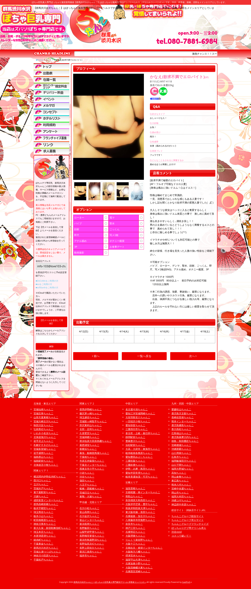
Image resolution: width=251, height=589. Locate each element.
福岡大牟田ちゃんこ (182, 496)
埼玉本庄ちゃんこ (43, 531)
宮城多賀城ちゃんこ (45, 449)
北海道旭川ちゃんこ (45, 437)
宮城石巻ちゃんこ (43, 413)
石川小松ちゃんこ (89, 508)
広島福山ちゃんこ (181, 433)
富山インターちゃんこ (92, 520)
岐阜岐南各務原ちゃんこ (139, 453)
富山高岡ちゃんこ (89, 512)
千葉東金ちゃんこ (43, 543)
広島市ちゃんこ (180, 457)
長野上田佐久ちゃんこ (92, 547)
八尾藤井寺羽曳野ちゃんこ (140, 520)
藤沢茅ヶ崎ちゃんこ (91, 413)
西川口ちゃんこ (42, 480)
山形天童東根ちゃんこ (46, 417)
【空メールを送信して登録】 (51, 322)
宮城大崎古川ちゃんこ (46, 421)
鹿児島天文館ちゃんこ (183, 413)
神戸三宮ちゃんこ (135, 528)
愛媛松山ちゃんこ (181, 409)
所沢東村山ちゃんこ (91, 425)
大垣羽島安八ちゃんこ (137, 417)
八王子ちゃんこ (88, 484)
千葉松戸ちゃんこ (43, 559)
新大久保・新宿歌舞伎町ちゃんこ (52, 528)
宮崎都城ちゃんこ (181, 445)
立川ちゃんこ (41, 484)
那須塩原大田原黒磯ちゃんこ (96, 441)
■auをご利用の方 (44, 284)
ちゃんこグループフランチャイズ (190, 524)
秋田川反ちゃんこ (43, 425)
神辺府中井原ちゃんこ (183, 504)
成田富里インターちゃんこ (48, 500)
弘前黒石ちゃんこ (43, 429)
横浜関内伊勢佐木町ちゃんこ (50, 476)
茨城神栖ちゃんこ (89, 437)
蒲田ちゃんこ (87, 480)
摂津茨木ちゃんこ (135, 555)
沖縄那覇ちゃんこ (181, 449)
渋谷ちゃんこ (87, 476)
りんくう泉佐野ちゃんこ (139, 539)
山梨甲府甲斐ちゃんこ (92, 531)
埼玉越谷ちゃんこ (89, 417)
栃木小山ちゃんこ (43, 516)
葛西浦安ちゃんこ (89, 445)
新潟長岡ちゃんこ (89, 524)
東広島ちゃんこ (180, 480)
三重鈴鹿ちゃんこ (135, 464)
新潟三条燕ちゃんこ (91, 551)
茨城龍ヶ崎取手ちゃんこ (93, 421)
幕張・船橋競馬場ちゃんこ (94, 453)
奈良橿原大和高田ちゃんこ (140, 500)
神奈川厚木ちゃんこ (45, 524)
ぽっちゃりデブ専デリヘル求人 (188, 528)
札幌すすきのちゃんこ (46, 445)
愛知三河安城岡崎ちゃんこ (140, 413)
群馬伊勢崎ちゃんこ (91, 409)
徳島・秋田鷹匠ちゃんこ (185, 441)
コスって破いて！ (181, 535)
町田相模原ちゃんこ (45, 520)
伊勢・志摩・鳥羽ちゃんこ (140, 468)
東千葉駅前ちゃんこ (45, 492)
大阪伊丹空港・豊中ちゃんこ (141, 504)
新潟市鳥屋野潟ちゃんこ (93, 539)
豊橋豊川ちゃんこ (135, 441)
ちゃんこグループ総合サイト (187, 516)
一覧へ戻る (144, 356)
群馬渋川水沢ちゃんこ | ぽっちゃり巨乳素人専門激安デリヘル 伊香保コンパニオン (110, 582)
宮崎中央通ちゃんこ (182, 488)
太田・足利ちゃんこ (91, 429)
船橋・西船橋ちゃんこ (92, 488)
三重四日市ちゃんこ (136, 429)
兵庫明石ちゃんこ (135, 531)
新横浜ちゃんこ (88, 449)
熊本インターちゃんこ (183, 421)
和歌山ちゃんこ (134, 496)
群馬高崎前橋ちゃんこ (46, 504)
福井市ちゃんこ (88, 555)
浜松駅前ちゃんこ (135, 445)
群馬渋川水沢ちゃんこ (46, 547)
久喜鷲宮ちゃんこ (89, 433)
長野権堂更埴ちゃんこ (92, 535)
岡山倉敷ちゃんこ (181, 476)
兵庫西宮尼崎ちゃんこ (137, 571)
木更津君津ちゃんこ (45, 535)
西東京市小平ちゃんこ (92, 468)
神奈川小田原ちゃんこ (46, 555)
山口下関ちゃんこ (181, 464)
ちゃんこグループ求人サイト (187, 520)
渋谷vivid (176, 531)
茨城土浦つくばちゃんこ (47, 551)
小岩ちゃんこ (87, 472)
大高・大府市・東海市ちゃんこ (142, 449)
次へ (193, 356)
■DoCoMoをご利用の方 (47, 280)
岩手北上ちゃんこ (43, 441)
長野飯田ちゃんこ (89, 528)
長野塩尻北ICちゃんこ (92, 543)
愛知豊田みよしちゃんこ (139, 457)
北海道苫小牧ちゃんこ (46, 464)
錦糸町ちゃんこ (42, 539)
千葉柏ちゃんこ (88, 457)
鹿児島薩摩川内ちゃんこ (185, 437)
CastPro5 (186, 582)
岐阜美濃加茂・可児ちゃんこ (141, 476)
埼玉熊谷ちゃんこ (43, 512)
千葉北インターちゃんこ (93, 464)
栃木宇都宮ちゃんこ (45, 508)
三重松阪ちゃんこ (135, 460)
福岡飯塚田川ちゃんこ (183, 460)
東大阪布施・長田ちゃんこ (140, 512)
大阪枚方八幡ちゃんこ (137, 551)
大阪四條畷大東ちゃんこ (139, 567)
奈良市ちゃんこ (134, 524)
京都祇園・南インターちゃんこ (142, 492)
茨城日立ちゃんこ (89, 492)
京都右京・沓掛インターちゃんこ (144, 547)
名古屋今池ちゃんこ (136, 409)
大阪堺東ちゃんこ (135, 535)
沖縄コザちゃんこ (181, 500)
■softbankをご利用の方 (47, 287)
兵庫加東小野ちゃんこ (137, 563)
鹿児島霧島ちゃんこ (182, 425)
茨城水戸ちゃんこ (43, 488)
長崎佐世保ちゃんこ (182, 417)
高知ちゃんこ (178, 472)
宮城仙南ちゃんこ (43, 409)
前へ (96, 356)
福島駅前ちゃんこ (43, 460)
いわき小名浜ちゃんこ (46, 433)
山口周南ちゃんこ (181, 453)
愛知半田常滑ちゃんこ (137, 472)
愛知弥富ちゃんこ (135, 425)
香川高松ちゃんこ (181, 429)
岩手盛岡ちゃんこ (43, 453)
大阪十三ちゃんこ (135, 543)
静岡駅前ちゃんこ (135, 437)
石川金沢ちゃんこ (89, 516)
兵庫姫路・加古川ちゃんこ (140, 516)
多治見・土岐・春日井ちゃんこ (142, 433)
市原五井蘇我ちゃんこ (92, 460)
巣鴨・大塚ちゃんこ (91, 496)
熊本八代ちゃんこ (181, 484)
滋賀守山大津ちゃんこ (137, 559)
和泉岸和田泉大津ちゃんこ (140, 508)
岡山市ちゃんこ (180, 492)
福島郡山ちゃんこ (43, 457)
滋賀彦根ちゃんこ (135, 488)
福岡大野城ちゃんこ (182, 468)
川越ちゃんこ (41, 496)
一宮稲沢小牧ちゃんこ (137, 421)
